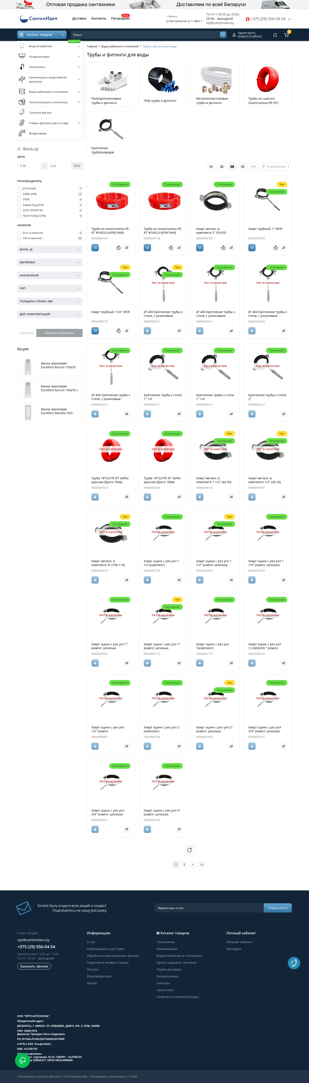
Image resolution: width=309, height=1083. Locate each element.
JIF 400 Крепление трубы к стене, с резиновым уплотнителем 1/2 (215, 316)
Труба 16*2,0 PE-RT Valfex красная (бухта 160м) (162, 480)
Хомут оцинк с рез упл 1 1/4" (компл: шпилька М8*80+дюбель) (266, 565)
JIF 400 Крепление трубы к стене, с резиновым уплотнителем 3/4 (110, 399)
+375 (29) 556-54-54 (265, 18)
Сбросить (27, 333)
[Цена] (29, 165)
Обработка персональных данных (113, 956)
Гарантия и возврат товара (108, 962)
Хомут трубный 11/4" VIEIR (110, 312)
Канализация (167, 949)
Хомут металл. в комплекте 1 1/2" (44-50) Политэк (213, 482)
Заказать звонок (34, 966)
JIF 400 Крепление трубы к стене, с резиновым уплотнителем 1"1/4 (163, 316)
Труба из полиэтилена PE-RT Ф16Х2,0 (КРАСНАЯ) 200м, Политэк (163, 232)
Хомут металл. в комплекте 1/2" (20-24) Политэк (264, 482)
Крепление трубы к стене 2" (267, 397)
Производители (99, 976)
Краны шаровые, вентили (176, 962)
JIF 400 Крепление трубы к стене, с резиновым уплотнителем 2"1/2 (267, 316)
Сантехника (166, 942)
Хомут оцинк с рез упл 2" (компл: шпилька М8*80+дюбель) (214, 731)
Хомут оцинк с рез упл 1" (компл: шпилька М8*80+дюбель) (109, 648)
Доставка (79, 18)
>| (202, 864)
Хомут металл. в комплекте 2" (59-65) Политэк (211, 232)
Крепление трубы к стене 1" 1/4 (215, 397)
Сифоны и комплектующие (178, 997)
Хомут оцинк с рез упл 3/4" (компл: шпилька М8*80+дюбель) (264, 731)
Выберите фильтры (59, 333)
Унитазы (163, 983)
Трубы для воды (169, 969)
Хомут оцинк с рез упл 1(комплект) (212, 646)
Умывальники (167, 976)
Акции (92, 983)
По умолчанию (276, 166)
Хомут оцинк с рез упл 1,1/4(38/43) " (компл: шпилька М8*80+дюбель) (267, 648)
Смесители (165, 990)
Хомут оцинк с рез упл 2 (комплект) (161, 729)
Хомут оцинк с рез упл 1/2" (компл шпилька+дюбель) (107, 731)
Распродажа (120, 18)
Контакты (98, 18)
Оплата (92, 969)
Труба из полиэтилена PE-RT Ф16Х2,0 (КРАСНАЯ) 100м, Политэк (110, 232)
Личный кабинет (239, 942)
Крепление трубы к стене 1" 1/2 (163, 397)
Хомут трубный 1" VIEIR (265, 229)
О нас (91, 942)
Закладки (233, 949)
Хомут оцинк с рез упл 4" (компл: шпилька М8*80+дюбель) (162, 814)
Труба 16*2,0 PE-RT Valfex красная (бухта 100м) (110, 480)
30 (252, 166)
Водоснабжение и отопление (179, 956)
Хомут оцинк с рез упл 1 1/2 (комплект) (161, 563)
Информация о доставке (106, 949)
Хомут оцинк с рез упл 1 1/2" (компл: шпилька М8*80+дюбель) (214, 565)
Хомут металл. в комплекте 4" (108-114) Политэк (108, 565)
